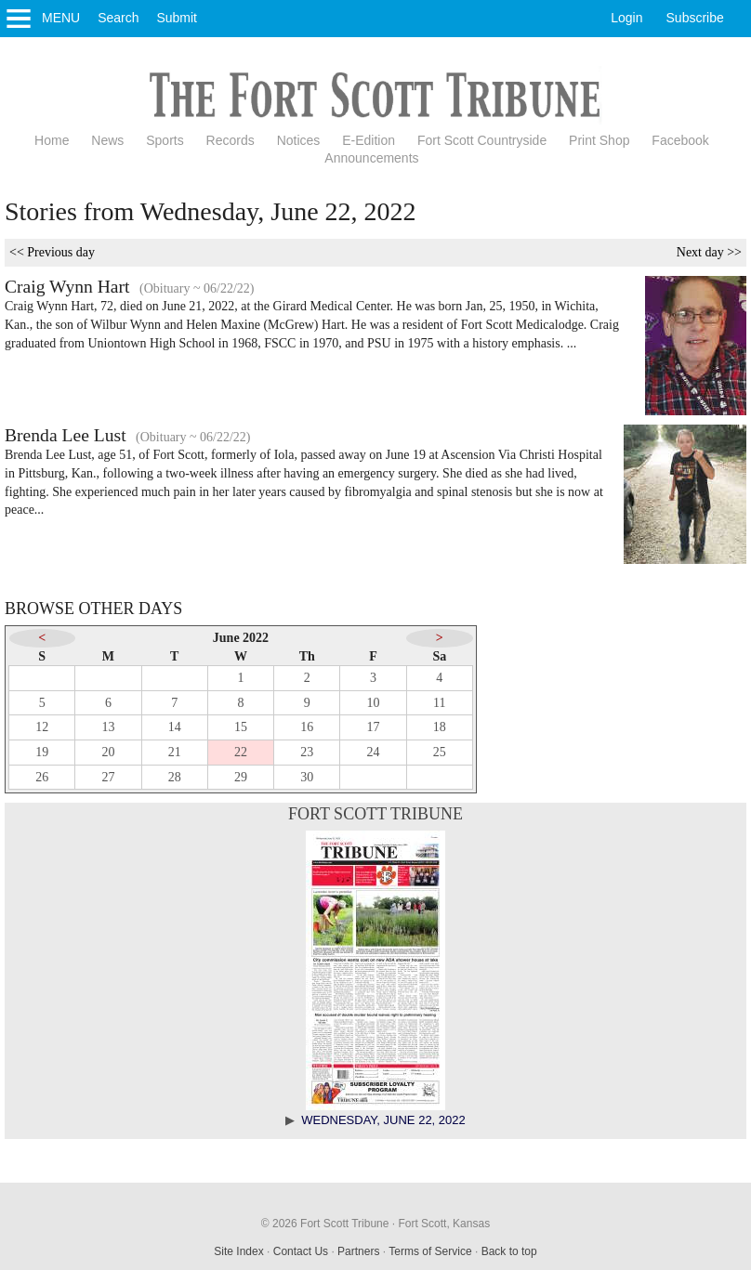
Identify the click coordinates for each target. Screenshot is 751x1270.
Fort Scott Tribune (375, 814)
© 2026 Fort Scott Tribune (325, 1223)
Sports (164, 140)
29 (240, 777)
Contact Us (300, 1251)
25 (439, 752)
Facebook (680, 140)
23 (306, 752)
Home (51, 140)
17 (373, 727)
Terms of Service (430, 1251)
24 (373, 752)
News (107, 140)
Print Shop (599, 140)
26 (41, 777)
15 (240, 727)
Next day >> (709, 252)
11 (439, 703)
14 (174, 727)
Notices (299, 140)
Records (230, 140)
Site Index (238, 1251)
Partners (358, 1251)
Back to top (509, 1251)
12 (41, 727)
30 (306, 777)
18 (439, 727)
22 (240, 752)
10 (373, 703)
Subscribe (695, 17)
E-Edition (368, 140)
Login (626, 17)
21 (174, 752)
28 (174, 777)
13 (107, 727)
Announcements (371, 158)
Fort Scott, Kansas (444, 1223)
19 (41, 752)
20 (107, 752)
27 (107, 777)
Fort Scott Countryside (482, 140)
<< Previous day (52, 252)
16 (306, 727)
